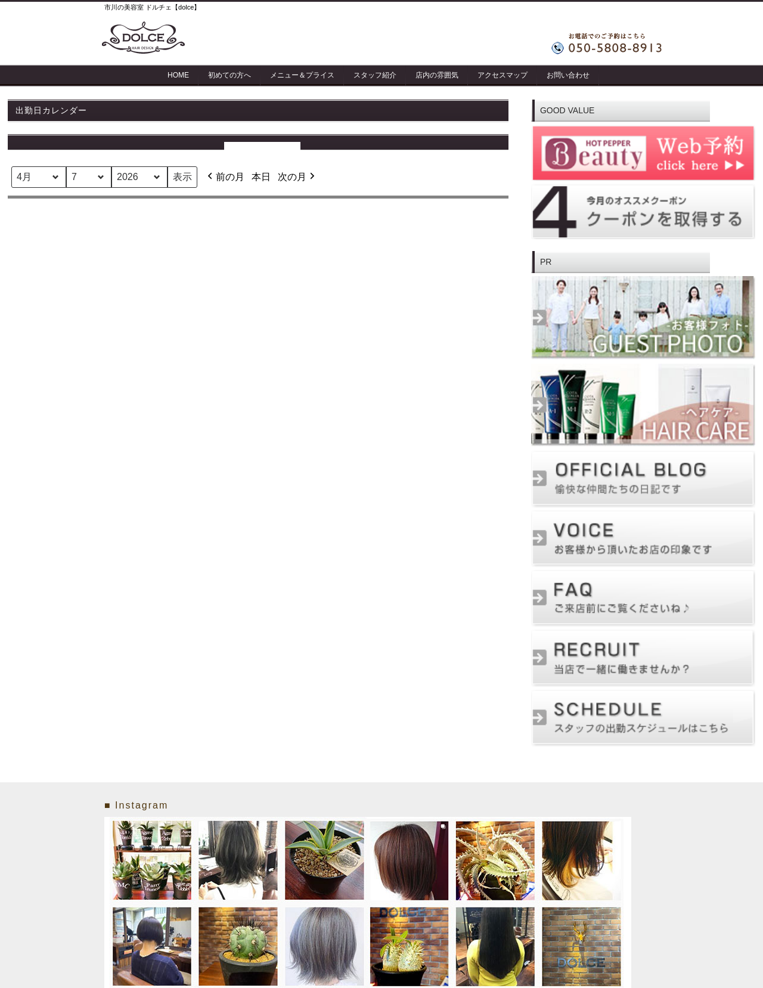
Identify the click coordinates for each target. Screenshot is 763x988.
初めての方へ (229, 75)
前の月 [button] (224, 177)
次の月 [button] (297, 177)
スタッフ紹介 (374, 75)
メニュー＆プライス (302, 75)
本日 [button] (261, 177)
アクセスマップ (502, 75)
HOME (178, 75)
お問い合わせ (568, 75)
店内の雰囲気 (436, 75)
